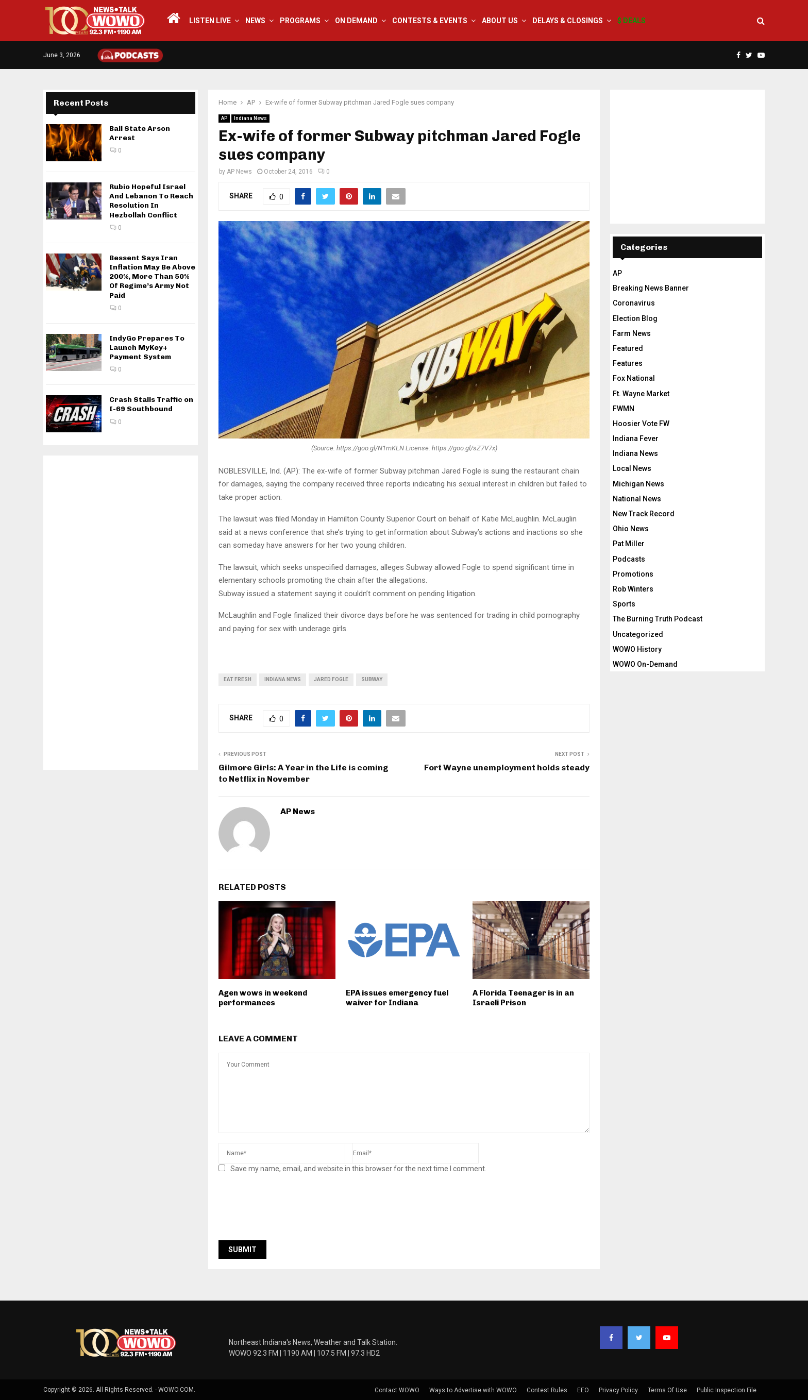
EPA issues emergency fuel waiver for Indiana (397, 998)
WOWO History (637, 649)
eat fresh (237, 679)
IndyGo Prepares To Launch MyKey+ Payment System (146, 347)
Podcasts (629, 559)
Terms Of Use (667, 1390)
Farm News (632, 333)
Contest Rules (547, 1390)
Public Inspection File (726, 1390)
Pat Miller (629, 543)
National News (637, 499)
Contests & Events (429, 20)
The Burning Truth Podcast (657, 619)
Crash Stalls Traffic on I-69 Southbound (151, 404)
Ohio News (631, 529)
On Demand (356, 20)
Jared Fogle (331, 679)
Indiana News (250, 118)
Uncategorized (638, 634)
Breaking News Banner (651, 288)
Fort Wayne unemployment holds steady (507, 767)
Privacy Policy (618, 1390)
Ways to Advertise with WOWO (473, 1390)
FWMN (623, 408)
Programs (300, 20)
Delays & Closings (567, 20)
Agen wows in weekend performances (262, 998)
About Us (500, 20)
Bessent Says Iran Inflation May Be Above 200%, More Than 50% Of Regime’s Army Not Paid (152, 277)
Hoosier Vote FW (641, 423)
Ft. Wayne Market (641, 394)
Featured (628, 348)
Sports (624, 604)
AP (224, 118)
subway (371, 679)
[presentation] (296, 1210)
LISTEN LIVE (210, 20)
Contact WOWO (397, 1390)
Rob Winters (633, 589)
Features (628, 363)
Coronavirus (634, 303)
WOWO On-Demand (645, 664)
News (255, 20)
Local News (632, 468)
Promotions (633, 574)
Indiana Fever (636, 438)
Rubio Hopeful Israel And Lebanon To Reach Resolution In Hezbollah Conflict (151, 201)
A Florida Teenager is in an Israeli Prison (523, 998)
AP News (239, 171)
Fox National (634, 378)
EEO (583, 1390)
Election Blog (635, 318)
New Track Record (644, 514)
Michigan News (638, 484)
